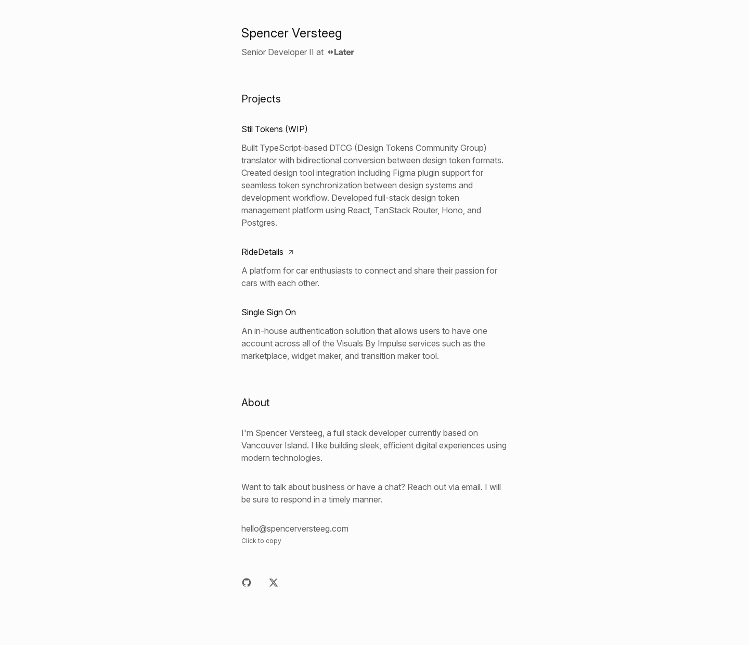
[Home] (374, 33)
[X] (273, 582)
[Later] (341, 52)
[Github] (246, 582)
